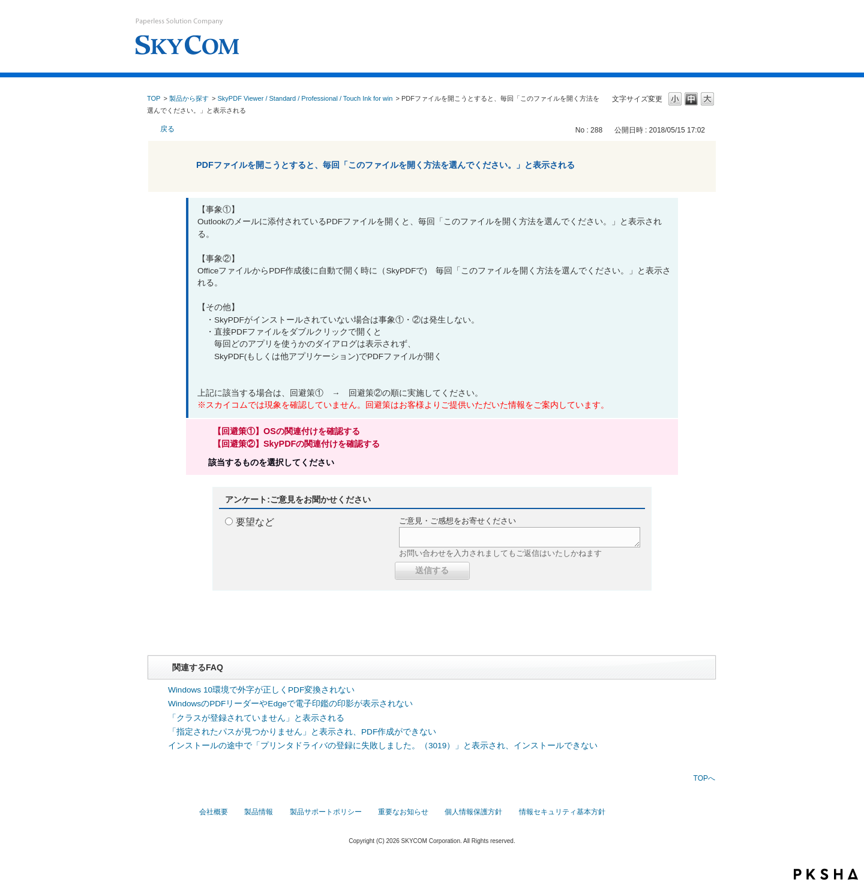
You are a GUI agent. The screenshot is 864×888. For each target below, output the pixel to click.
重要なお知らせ (403, 812)
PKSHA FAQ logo (826, 874)
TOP (153, 98)
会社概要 (213, 812)
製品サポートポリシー (326, 812)
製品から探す (189, 98)
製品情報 (258, 812)
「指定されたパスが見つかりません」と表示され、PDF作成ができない (302, 731)
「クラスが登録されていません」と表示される (256, 718)
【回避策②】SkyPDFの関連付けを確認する (296, 443)
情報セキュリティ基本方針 (562, 812)
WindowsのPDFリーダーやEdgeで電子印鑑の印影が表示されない (290, 703)
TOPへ (704, 778)
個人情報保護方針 (473, 812)
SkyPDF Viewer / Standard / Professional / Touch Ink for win (305, 98)
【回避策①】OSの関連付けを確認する (286, 431)
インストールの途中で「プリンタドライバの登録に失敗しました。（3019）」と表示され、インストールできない (383, 745)
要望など (255, 522)
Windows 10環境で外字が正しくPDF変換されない (261, 689)
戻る (167, 129)
